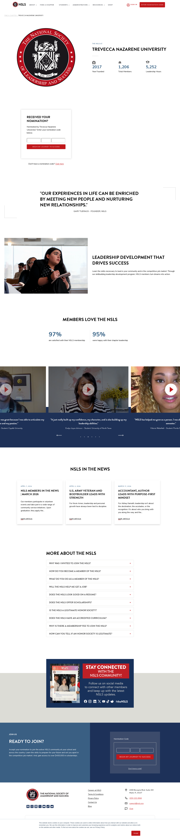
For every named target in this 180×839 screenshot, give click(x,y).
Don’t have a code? (135, 769)
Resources (98, 5)
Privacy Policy (93, 798)
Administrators (80, 5)
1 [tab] (80, 437)
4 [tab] (92, 437)
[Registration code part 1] (34, 140)
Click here (59, 163)
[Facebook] (28, 806)
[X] (40, 806)
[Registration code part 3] (58, 140)
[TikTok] (48, 806)
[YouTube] (44, 806)
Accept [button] (136, 833)
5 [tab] (95, 437)
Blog (90, 806)
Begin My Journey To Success (46, 147)
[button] (90, 389)
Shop (110, 5)
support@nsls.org (136, 803)
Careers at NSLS (94, 790)
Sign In (133, 4)
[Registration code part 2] (46, 140)
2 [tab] (84, 437)
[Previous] (59, 435)
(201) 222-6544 (135, 798)
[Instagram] (32, 806)
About (32, 5)
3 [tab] (88, 437)
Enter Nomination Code (152, 5)
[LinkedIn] (36, 806)
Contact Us (92, 802)
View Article (26, 519)
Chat (131, 808)
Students (63, 5)
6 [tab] (99, 437)
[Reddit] (52, 806)
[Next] (120, 435)
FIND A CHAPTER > (11, 16)
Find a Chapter (47, 5)
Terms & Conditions (96, 794)
